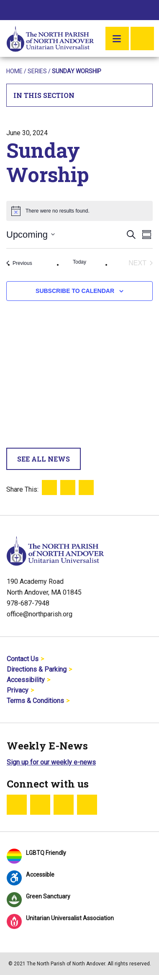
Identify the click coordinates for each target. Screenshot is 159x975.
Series (37, 71)
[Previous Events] (19, 263)
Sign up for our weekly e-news (51, 762)
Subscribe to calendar (75, 290)
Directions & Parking (37, 669)
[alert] (79, 211)
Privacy (17, 690)
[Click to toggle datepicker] (30, 234)
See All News (43, 458)
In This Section (79, 95)
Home (14, 71)
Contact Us (22, 659)
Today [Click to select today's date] (79, 262)
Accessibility (26, 680)
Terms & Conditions (35, 701)
